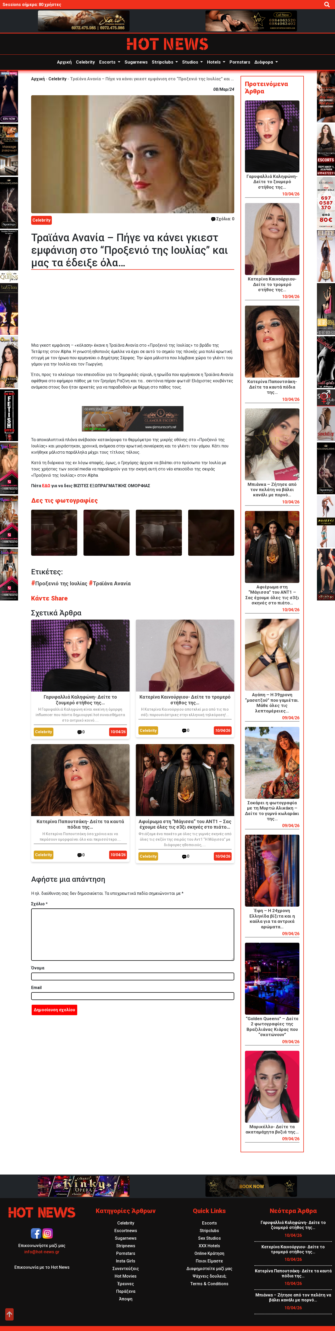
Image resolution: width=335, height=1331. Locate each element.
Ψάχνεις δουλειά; (209, 1276)
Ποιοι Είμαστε (209, 1261)
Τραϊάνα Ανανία (110, 583)
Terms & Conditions (209, 1283)
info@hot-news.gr (41, 1251)
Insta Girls (125, 1261)
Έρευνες (126, 1283)
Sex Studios (209, 1238)
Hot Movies (126, 1276)
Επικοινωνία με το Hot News (42, 1267)
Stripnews (125, 1245)
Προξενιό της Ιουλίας (60, 583)
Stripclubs (163, 62)
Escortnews (125, 1230)
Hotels (214, 62)
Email (36, 987)
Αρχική (64, 62)
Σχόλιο (39, 903)
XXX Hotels (209, 1245)
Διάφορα (264, 62)
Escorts (107, 62)
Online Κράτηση (209, 1253)
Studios (190, 62)
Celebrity (85, 62)
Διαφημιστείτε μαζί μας (209, 1268)
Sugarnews (136, 62)
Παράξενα (125, 1291)
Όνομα (37, 967)
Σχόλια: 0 (222, 218)
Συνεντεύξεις (126, 1268)
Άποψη (125, 1298)
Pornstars (240, 62)
